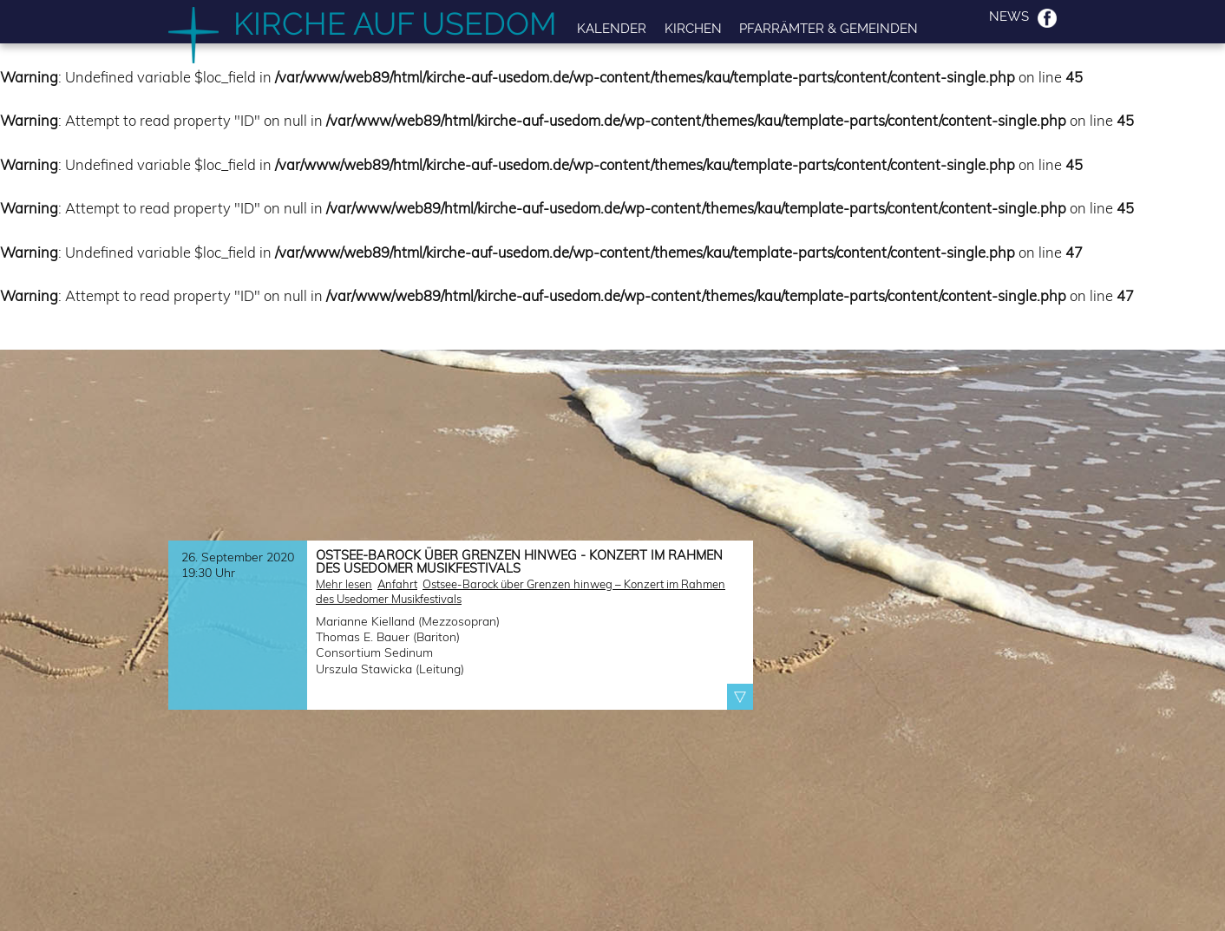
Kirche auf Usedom (395, 23)
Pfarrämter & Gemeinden (828, 28)
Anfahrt (397, 584)
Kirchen (693, 28)
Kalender (611, 28)
